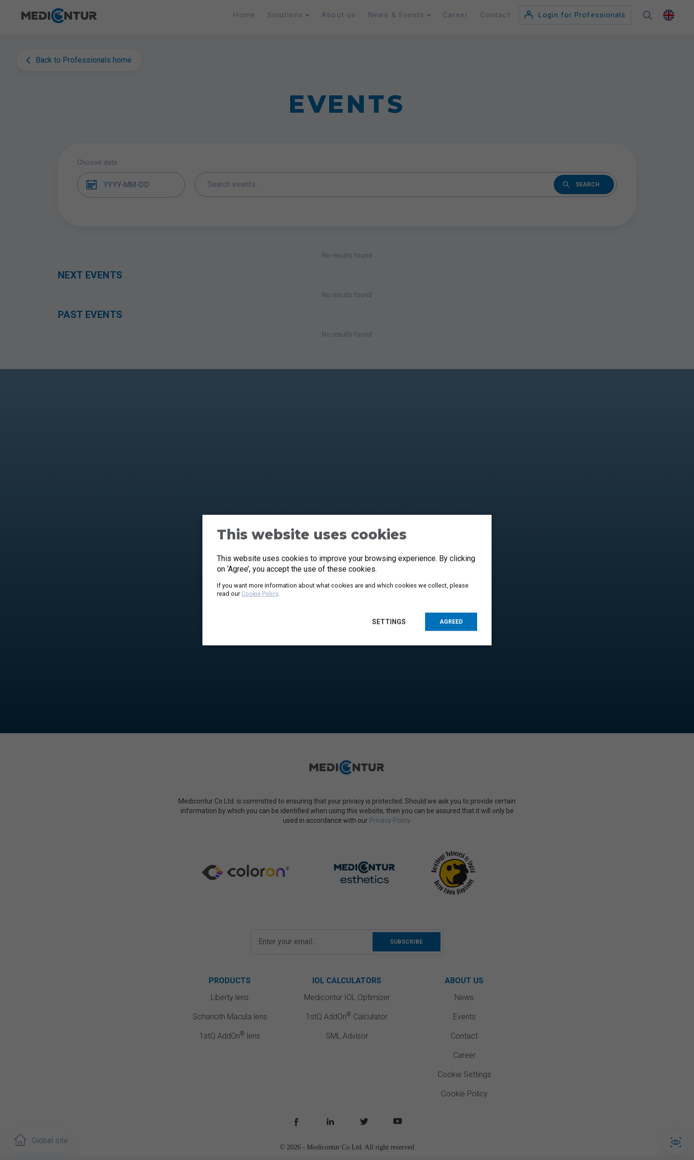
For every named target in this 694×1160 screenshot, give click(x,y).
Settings (391, 621)
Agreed (451, 621)
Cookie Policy (259, 593)
